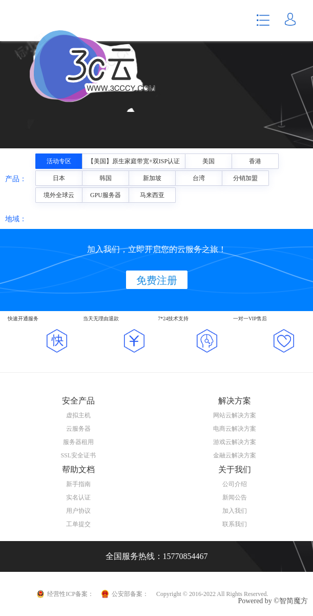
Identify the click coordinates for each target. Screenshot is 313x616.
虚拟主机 (78, 415)
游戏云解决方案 (234, 442)
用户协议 (78, 510)
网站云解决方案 (234, 415)
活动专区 (59, 161)
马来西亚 (152, 195)
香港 (255, 161)
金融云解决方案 (234, 455)
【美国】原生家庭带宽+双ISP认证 (134, 161)
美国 (208, 161)
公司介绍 (234, 484)
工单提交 (78, 524)
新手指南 (78, 484)
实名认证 (78, 497)
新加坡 (152, 178)
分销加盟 (245, 178)
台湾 (199, 178)
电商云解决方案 (234, 428)
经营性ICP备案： (70, 594)
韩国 (105, 178)
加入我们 (234, 510)
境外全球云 (59, 195)
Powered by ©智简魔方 (273, 601)
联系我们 (234, 524)
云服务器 (78, 428)
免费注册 (156, 280)
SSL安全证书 (78, 455)
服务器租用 (78, 442)
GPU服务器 (105, 195)
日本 (59, 178)
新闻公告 (234, 497)
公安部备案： (130, 594)
